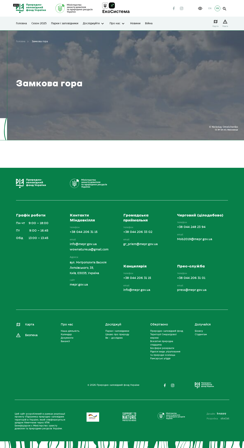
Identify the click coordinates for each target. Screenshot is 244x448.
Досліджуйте (91, 23)
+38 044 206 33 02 (137, 232)
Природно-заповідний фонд (166, 331)
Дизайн (216, 413)
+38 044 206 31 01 (191, 278)
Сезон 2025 (39, 23)
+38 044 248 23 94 (191, 227)
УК (217, 8)
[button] (200, 8)
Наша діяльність (70, 331)
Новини (135, 23)
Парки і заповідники (64, 23)
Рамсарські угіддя (160, 358)
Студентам (201, 334)
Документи (67, 338)
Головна (21, 23)
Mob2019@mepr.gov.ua (194, 239)
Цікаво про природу (117, 334)
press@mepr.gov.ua (191, 290)
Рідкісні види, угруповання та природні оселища (165, 353)
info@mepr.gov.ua (83, 244)
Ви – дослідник (114, 338)
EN (209, 8)
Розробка (218, 418)
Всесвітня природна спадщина (161, 343)
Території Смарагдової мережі (163, 336)
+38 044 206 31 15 (84, 232)
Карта (215, 26)
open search (224, 8)
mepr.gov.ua (79, 284)
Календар (66, 334)
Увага (225, 26)
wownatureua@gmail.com (89, 249)
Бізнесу (199, 331)
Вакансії (65, 341)
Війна (148, 23)
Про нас (115, 23)
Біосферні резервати (162, 348)
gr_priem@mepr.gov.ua (140, 244)
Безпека (31, 335)
